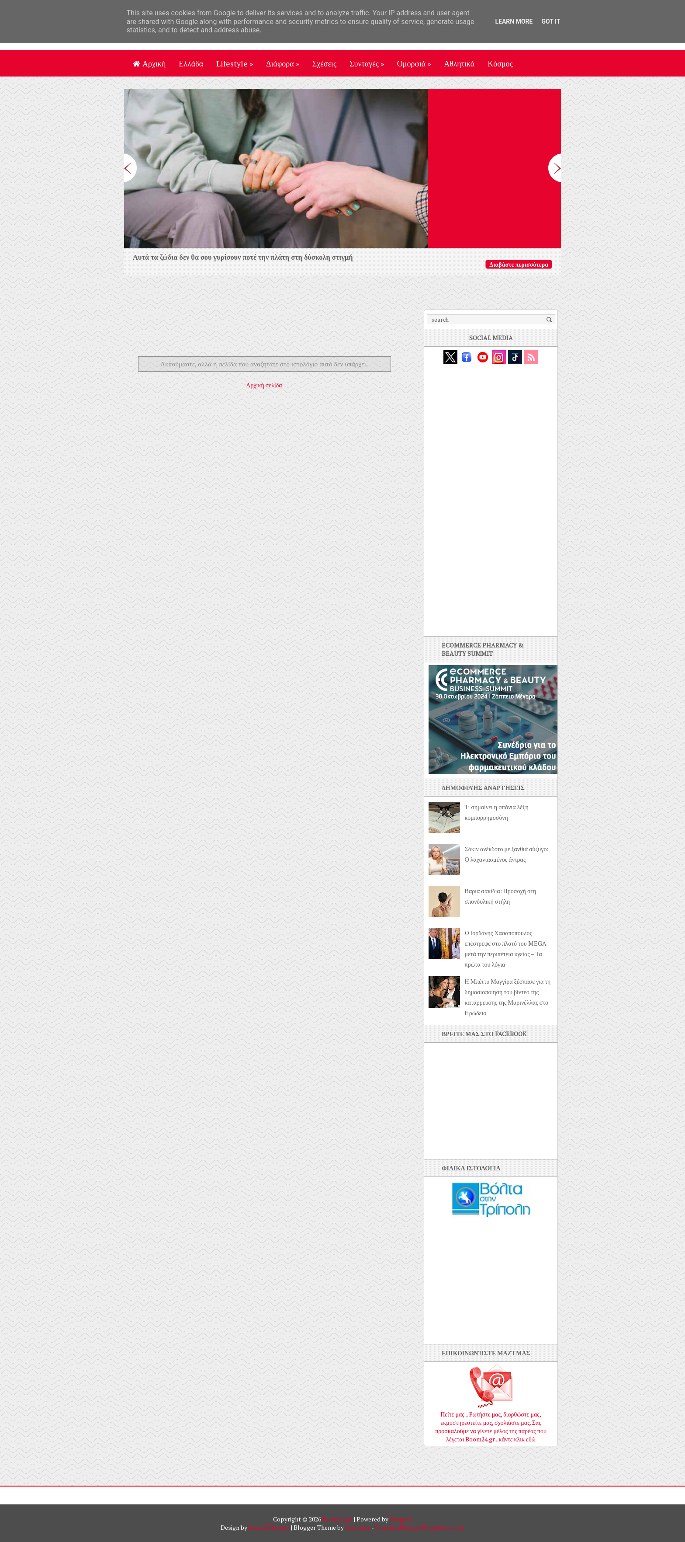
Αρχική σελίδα (264, 385)
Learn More (514, 21)
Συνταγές (366, 63)
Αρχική (149, 63)
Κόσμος (500, 63)
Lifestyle (234, 63)
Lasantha (357, 1527)
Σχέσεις (324, 63)
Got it (550, 21)
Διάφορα (282, 63)
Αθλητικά (459, 63)
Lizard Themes (269, 1527)
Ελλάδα (191, 63)
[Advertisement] (270, 329)
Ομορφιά (414, 63)
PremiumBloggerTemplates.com (419, 1527)
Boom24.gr (337, 1519)
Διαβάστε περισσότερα (518, 264)
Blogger (401, 1519)
